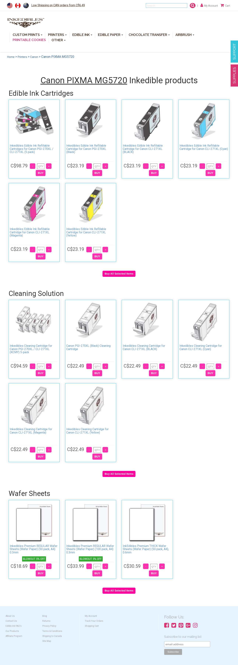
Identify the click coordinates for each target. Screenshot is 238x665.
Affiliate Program (14, 636)
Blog (44, 616)
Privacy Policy (49, 626)
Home (11, 57)
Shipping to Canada (52, 636)
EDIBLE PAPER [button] (110, 34)
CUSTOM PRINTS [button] (27, 34)
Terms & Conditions (52, 631)
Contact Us (11, 621)
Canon (34, 57)
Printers (22, 57)
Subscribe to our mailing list (183, 636)
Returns (46, 621)
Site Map (46, 641)
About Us (10, 616)
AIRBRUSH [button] (184, 34)
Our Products (12, 631)
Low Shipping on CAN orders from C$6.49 (58, 5)
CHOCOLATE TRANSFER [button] (149, 34)
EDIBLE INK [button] (82, 34)
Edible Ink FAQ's (14, 626)
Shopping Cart (92, 626)
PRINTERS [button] (57, 34)
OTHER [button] (59, 40)
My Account (91, 616)
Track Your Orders (94, 621)
